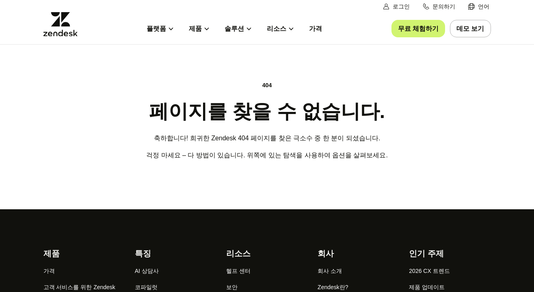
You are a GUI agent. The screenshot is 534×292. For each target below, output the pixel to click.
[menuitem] (478, 6)
